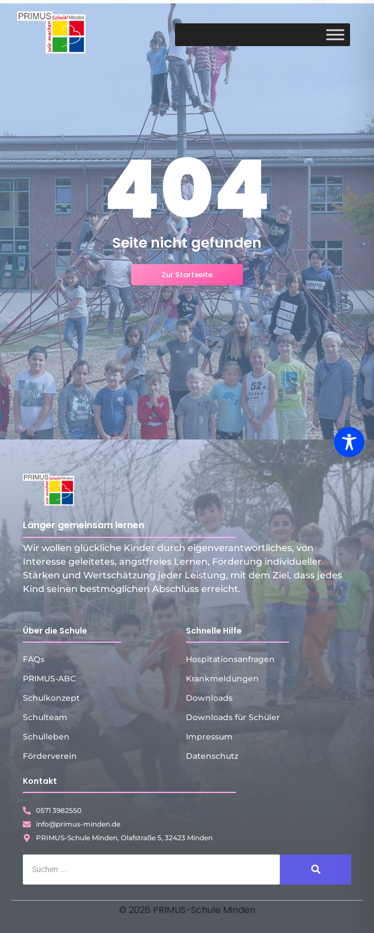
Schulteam (45, 717)
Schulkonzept (51, 698)
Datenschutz (212, 756)
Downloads (209, 698)
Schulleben (46, 736)
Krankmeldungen (222, 678)
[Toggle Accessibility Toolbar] (349, 442)
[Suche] (151, 869)
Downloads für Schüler (233, 717)
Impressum (209, 736)
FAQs (33, 659)
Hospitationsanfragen (230, 659)
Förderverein (50, 756)
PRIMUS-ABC (49, 678)
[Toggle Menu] (335, 34)
